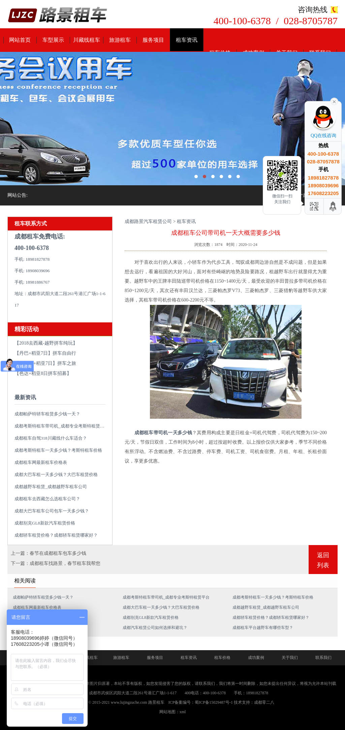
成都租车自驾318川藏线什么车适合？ (50, 438)
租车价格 (222, 657)
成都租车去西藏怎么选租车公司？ (47, 498)
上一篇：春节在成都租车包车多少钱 (48, 553)
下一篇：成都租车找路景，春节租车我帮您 (55, 563)
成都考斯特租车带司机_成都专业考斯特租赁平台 (61, 426)
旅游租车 (120, 40)
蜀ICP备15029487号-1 (214, 702)
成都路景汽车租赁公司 (148, 221)
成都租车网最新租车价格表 (40, 462)
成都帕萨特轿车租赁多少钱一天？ (47, 413)
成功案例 (256, 657)
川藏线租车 (86, 40)
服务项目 (153, 40)
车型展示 (53, 40)
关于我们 (290, 657)
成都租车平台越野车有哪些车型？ (262, 627)
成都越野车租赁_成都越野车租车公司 (50, 486)
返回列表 (323, 560)
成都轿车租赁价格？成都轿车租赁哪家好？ (56, 535)
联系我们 (323, 657)
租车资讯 (186, 40)
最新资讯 (25, 397)
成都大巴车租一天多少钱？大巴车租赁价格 (56, 474)
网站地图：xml (172, 711)
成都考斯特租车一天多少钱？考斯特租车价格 (58, 450)
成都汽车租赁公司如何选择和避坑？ (155, 627)
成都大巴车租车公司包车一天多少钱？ (51, 510)
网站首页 (20, 40)
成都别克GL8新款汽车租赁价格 (44, 523)
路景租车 (156, 702)
